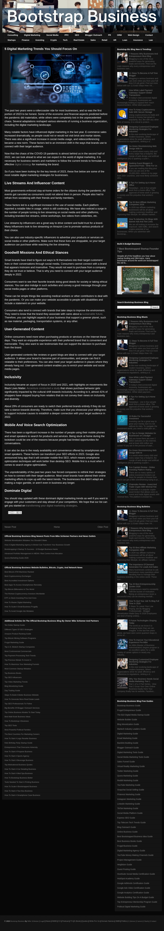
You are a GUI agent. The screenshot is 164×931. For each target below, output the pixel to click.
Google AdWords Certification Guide (133, 883)
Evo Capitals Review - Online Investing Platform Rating (142, 468)
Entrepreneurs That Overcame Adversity (21, 747)
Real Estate (79, 40)
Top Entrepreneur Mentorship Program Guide (137, 902)
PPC (67, 35)
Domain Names (107, 921)
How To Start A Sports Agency (17, 756)
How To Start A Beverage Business (19, 760)
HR (114, 40)
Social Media (52, 35)
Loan (124, 40)
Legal (42, 921)
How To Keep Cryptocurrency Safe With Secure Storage (142, 111)
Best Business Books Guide (129, 841)
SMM (118, 921)
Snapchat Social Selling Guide (130, 790)
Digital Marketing (32, 35)
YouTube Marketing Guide (128, 785)
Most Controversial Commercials (18, 651)
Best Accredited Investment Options (19, 581)
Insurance (138, 40)
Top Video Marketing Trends (16, 682)
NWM (54, 921)
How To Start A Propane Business (18, 751)
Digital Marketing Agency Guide (131, 850)
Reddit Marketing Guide (127, 780)
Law (151, 40)
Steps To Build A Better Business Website (22, 695)
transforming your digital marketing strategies (51, 505)
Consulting (13, 35)
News (48, 921)
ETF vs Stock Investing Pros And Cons (20, 598)
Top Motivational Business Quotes (19, 765)
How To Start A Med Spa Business (19, 773)
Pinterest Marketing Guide (128, 794)
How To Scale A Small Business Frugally (21, 607)
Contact (149, 35)
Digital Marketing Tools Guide (130, 752)
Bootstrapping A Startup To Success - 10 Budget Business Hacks (31, 549)
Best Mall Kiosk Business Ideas (17, 717)
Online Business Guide (127, 832)
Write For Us (94, 921)
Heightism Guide (124, 864)
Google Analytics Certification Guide (133, 893)
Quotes (85, 921)
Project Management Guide (129, 860)
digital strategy (23, 164)
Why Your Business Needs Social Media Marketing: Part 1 (144, 680)
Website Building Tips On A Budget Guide (135, 897)
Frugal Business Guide (127, 846)
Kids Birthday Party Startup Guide (18, 743)
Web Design (133, 35)
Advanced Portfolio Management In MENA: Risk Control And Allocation (34, 553)
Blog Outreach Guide (126, 827)
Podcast (65, 921)
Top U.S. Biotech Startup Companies (20, 647)
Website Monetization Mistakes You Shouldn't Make (26, 540)
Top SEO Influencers (13, 677)
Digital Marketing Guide (127, 734)
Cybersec (131, 921)
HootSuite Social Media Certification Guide (136, 874)
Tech (65, 40)
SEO (77, 35)
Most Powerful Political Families (18, 730)
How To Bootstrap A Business (17, 721)
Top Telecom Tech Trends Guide (131, 822)
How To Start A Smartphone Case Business (22, 795)
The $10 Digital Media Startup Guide (133, 715)
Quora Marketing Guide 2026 (17, 558)
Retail (104, 40)
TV (71, 921)
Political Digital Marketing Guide (131, 906)
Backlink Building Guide (127, 743)
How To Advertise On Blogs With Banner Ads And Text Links (143, 220)
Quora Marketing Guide (127, 776)
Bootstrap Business (17, 921)
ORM (119, 35)
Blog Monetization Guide (128, 724)
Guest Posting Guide (126, 869)
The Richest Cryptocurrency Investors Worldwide (25, 594)
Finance (25, 40)
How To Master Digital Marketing (18, 602)
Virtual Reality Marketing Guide (131, 766)
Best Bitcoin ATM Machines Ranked (19, 572)
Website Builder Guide (127, 719)
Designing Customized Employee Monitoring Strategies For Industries (143, 129)
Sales (93, 40)
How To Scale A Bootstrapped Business (21, 786)
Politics (124, 921)
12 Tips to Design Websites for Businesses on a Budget (142, 434)
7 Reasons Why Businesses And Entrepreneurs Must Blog (143, 55)
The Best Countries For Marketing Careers (22, 734)
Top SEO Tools (11, 725)
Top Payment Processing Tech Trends (20, 656)
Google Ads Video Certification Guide (133, 888)
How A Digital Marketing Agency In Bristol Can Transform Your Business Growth (37, 545)
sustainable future (92, 314)
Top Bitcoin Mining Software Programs (20, 638)
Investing (40, 40)
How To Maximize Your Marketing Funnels (22, 664)
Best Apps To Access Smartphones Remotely (23, 585)
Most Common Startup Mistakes (18, 669)
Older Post (103, 527)
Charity (146, 921)
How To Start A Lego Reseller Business (21, 738)
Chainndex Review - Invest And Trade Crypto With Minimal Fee (143, 485)
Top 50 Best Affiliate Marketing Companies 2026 (142, 203)
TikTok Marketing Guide (127, 808)
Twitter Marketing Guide (127, 771)
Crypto (53, 40)
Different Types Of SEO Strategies (19, 629)
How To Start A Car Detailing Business (20, 769)
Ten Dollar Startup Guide (15, 625)
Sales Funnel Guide (126, 761)
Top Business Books (13, 673)
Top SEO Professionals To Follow (18, 704)
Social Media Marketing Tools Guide (133, 757)
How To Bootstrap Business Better (19, 778)
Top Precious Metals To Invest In (18, 660)
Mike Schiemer (33, 921)
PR (109, 35)
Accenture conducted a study (43, 388)
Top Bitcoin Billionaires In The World (19, 589)
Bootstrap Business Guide (128, 705)
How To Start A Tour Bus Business (19, 791)
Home (57, 527)
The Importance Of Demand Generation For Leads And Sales (143, 565)
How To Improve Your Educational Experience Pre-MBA (144, 641)
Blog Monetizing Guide (14, 686)
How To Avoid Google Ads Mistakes (19, 611)
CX (59, 921)
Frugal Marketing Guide (14, 642)
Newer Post (10, 527)
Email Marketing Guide (127, 738)
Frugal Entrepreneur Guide (129, 710)
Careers (139, 921)
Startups (12, 40)
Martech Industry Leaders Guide (131, 729)
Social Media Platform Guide (129, 813)
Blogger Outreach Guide (128, 747)
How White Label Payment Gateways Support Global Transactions (141, 92)
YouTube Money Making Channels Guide (135, 855)
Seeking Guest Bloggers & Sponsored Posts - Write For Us (143, 164)
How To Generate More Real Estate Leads (22, 699)
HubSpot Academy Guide (128, 878)
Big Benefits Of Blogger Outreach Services (22, 708)
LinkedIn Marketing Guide (128, 804)
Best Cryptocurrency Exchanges (18, 576)
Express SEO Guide (126, 818)
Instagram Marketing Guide (129, 799)
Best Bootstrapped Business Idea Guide (135, 836)
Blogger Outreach (93, 35)
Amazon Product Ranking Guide (18, 634)
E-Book (77, 921)
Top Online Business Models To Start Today (22, 712)
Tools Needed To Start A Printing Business (22, 782)
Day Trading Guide (12, 690)
